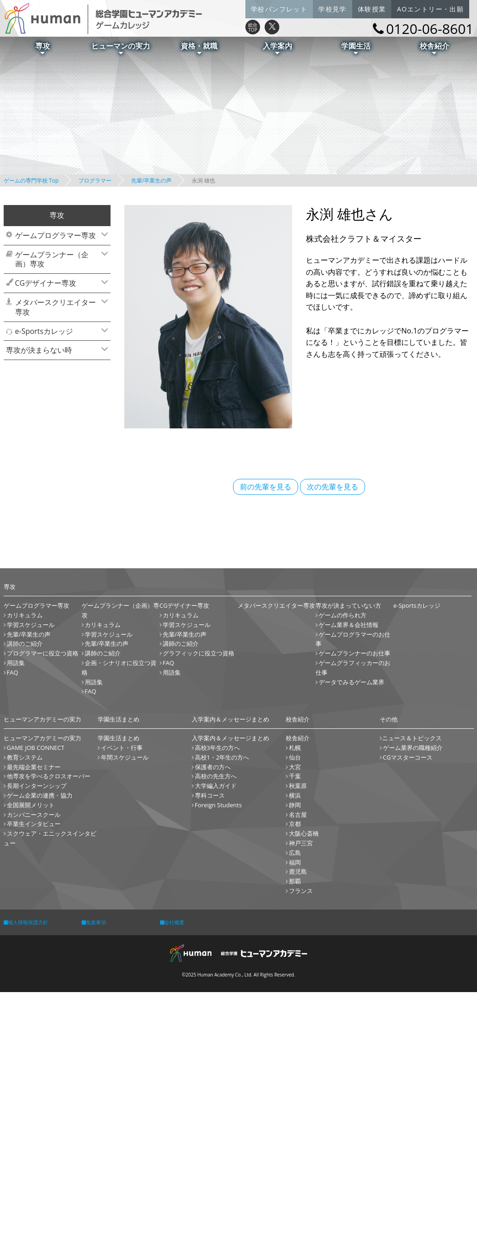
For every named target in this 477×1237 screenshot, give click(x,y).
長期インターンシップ (37, 786)
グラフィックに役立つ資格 (198, 653)
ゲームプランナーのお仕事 (354, 653)
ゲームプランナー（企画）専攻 (60, 259)
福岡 (295, 862)
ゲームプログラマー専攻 (60, 235)
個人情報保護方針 (26, 922)
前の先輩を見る (265, 487)
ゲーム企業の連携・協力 (39, 795)
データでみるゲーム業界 (351, 682)
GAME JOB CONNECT (36, 747)
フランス (301, 891)
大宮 (295, 767)
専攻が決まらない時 (56, 350)
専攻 (43, 48)
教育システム (25, 757)
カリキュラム (25, 615)
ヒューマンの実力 (121, 48)
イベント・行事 (122, 747)
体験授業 (372, 9)
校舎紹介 (434, 48)
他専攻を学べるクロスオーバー (48, 776)
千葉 (295, 776)
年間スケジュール (125, 757)
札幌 (295, 747)
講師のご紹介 (25, 643)
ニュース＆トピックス (412, 738)
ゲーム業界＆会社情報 (348, 625)
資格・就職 (199, 48)
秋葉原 (298, 786)
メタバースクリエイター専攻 (60, 307)
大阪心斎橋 (304, 833)
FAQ (12, 672)
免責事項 (94, 922)
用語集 (16, 663)
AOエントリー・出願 (430, 9)
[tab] (57, 235)
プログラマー (94, 180)
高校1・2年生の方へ (222, 757)
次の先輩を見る (332, 487)
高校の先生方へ (216, 776)
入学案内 (277, 48)
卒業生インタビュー (34, 824)
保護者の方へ (213, 767)
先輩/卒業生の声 (151, 180)
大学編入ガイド (216, 786)
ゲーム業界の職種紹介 (413, 747)
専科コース (210, 795)
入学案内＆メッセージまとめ (230, 738)
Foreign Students (218, 805)
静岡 (295, 805)
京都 (295, 824)
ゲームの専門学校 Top (31, 180)
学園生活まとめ (118, 738)
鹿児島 (298, 871)
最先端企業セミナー (34, 767)
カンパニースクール (34, 814)
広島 (295, 853)
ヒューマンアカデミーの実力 (42, 738)
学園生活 (356, 48)
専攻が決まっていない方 (348, 605)
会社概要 (172, 922)
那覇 (295, 881)
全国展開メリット (31, 805)
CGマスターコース (408, 757)
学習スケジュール (31, 625)
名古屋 (298, 814)
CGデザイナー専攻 (60, 283)
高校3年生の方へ (217, 747)
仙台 (295, 757)
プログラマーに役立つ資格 (42, 653)
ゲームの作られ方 (342, 615)
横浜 (295, 795)
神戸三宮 (301, 843)
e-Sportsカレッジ (60, 331)
